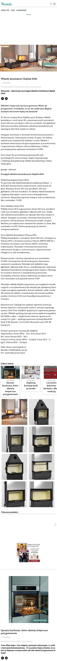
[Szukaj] (50, 3)
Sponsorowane (6, 82)
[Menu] (54, 3)
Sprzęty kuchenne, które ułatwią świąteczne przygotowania (10, 388)
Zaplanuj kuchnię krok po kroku (31, 386)
